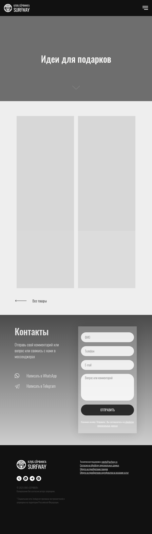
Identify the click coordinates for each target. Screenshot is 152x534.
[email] (107, 365)
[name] (107, 337)
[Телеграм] (32, 478)
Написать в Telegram (41, 386)
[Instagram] (38, 478)
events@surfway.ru (109, 461)
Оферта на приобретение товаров (94, 469)
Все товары (39, 300)
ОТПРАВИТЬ (107, 410)
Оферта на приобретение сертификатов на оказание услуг (104, 472)
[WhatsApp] (25, 478)
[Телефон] (19, 478)
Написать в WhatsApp (42, 376)
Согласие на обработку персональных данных (99, 465)
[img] (21, 301)
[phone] (107, 351)
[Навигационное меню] (145, 8)
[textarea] (107, 387)
